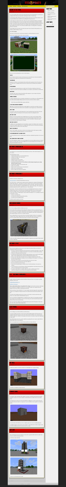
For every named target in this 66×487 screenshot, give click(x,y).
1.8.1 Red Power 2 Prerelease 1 (18, 274)
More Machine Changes (15, 203)
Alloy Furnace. (13, 307)
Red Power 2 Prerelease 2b (16, 146)
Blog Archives (26, 480)
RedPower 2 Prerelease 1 (14, 284)
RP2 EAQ (19, 6)
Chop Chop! (12, 430)
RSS (55, 6)
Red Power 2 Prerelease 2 (16, 173)
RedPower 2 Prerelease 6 (51, 12)
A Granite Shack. (14, 391)
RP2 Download (24, 6)
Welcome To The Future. (15, 10)
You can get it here (13, 180)
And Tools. (12, 362)
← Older (11, 480)
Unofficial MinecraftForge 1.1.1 (15, 282)
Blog (11, 6)
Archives (14, 6)
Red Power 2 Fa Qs (14, 243)
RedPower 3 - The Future (51, 10)
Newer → (41, 480)
